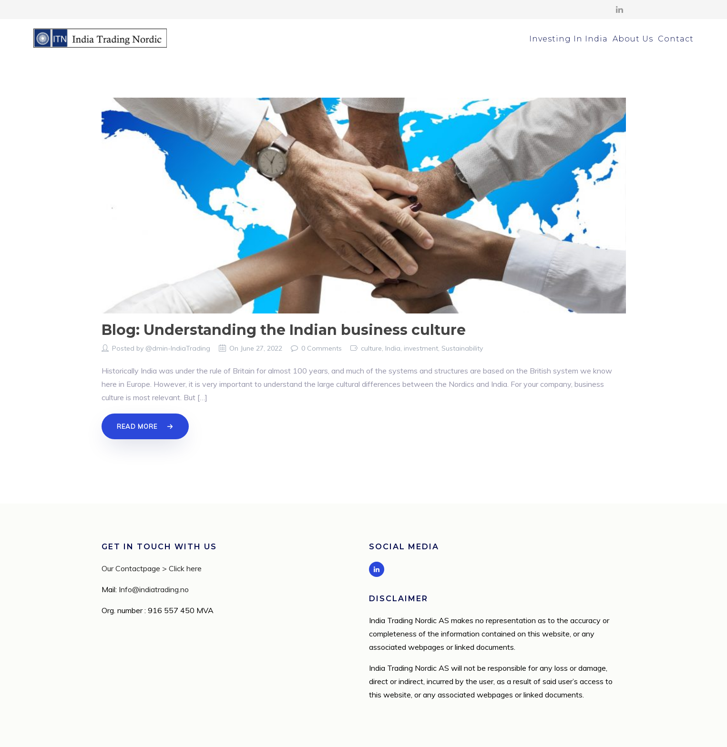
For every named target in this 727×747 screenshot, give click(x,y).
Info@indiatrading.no (154, 589)
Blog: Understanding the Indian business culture (284, 330)
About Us (633, 38)
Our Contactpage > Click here (152, 568)
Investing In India (568, 38)
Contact (676, 38)
